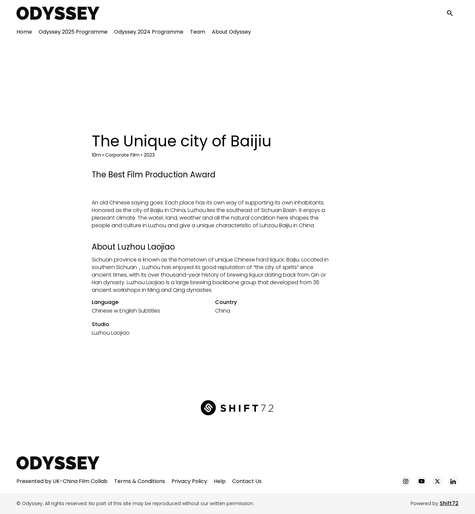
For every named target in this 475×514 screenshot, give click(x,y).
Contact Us (247, 481)
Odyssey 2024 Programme (148, 33)
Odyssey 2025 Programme (73, 33)
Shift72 (449, 503)
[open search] (453, 14)
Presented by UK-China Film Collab (62, 481)
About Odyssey (231, 33)
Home (24, 33)
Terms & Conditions (139, 481)
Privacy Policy (189, 481)
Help (220, 481)
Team (197, 33)
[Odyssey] (57, 462)
